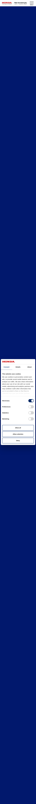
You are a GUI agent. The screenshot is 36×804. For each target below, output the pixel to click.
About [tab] (29, 367)
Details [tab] (18, 367)
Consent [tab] (6, 367)
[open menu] (31, 3)
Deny (18, 440)
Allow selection (18, 434)
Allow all (18, 427)
